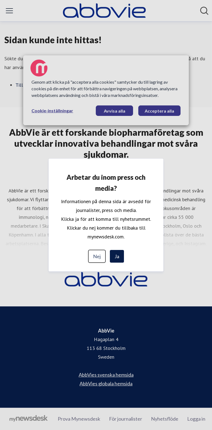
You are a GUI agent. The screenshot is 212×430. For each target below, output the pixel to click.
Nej (97, 256)
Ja (117, 256)
